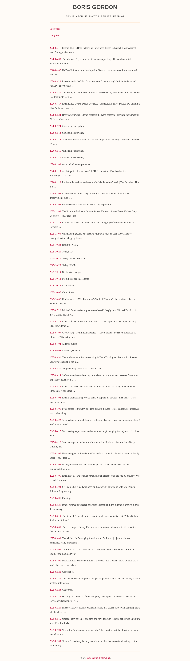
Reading (118, 16)
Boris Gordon (95, 7)
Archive (81, 16)
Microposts (55, 28)
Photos (94, 16)
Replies (106, 16)
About (70, 16)
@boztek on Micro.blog (98, 658)
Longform (54, 35)
